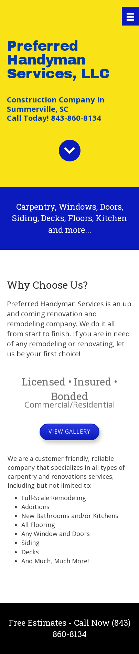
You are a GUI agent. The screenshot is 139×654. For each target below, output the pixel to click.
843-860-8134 (75, 117)
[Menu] (130, 16)
